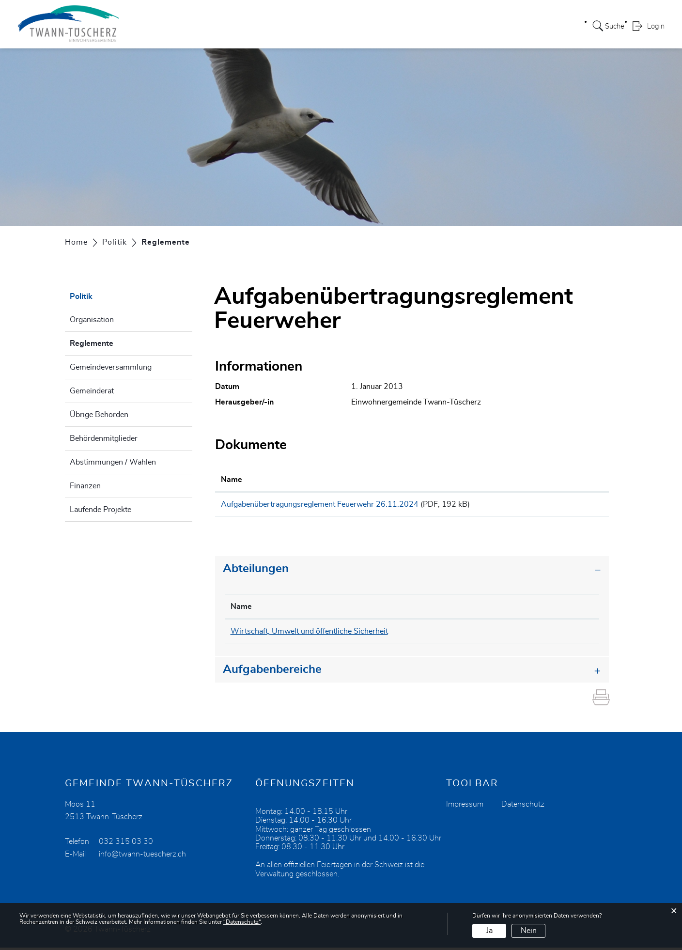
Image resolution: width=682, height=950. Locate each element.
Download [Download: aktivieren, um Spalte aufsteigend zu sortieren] (568, 479)
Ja (489, 930)
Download (576, 505)
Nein (529, 930)
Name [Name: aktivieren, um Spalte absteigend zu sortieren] (241, 609)
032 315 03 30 (126, 844)
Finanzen (85, 486)
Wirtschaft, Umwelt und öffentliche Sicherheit (309, 634)
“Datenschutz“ (242, 922)
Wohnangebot (432, 26)
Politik (235, 26)
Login (656, 27)
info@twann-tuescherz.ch (142, 857)
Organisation (92, 320)
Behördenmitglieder (104, 438)
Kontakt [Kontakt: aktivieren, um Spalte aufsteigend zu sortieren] (558, 609)
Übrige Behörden (99, 415)
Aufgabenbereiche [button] (272, 672)
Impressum (464, 807)
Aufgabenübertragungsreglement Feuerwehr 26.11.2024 (319, 504)
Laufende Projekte (100, 510)
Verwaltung (278, 26)
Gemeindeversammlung (111, 367)
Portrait (200, 26)
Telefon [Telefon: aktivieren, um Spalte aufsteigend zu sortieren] (499, 609)
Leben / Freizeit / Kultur (353, 26)
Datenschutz (522, 807)
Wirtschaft (490, 26)
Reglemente (116, 342)
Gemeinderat (92, 391)
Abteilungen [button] (256, 571)
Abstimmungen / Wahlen (113, 462)
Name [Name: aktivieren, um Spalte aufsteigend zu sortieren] (231, 479)
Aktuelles (537, 26)
